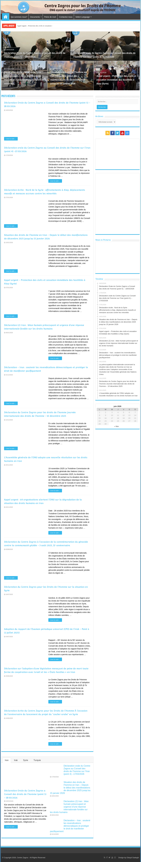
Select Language (82, 17)
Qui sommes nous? (19, 17)
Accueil (5, 16)
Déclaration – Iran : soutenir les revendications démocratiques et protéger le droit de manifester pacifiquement (70, 826)
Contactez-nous (65, 17)
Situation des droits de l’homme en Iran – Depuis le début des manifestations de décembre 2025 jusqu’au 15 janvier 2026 (70, 787)
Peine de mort (50, 17)
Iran (7, 760)
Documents (35, 17)
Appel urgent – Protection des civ (29, 26)
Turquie (37, 760)
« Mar (116, 426)
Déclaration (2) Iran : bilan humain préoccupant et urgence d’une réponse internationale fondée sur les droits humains (69, 806)
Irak (16, 760)
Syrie (25, 760)
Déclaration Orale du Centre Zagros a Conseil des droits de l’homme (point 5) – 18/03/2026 (25, 794)
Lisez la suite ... (11, 139)
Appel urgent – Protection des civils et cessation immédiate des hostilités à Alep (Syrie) (116, 80)
